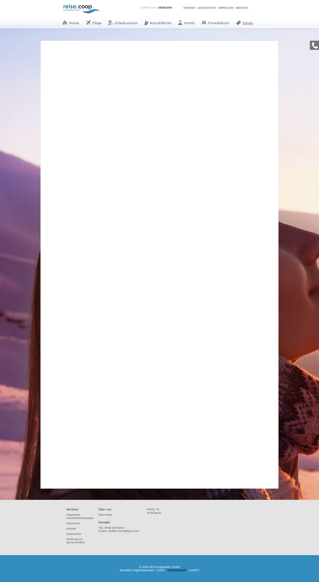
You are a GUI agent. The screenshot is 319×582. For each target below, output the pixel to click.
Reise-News (105, 514)
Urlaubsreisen (123, 22)
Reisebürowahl (176, 570)
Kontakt (190, 8)
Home (70, 22)
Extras (244, 22)
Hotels (186, 22)
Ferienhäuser (215, 23)
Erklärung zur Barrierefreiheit (76, 540)
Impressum (225, 8)
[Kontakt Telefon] (314, 45)
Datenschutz (207, 8)
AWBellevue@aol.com (123, 531)
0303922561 (165, 7)
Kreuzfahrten (158, 22)
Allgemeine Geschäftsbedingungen (80, 516)
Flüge (94, 22)
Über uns (241, 8)
